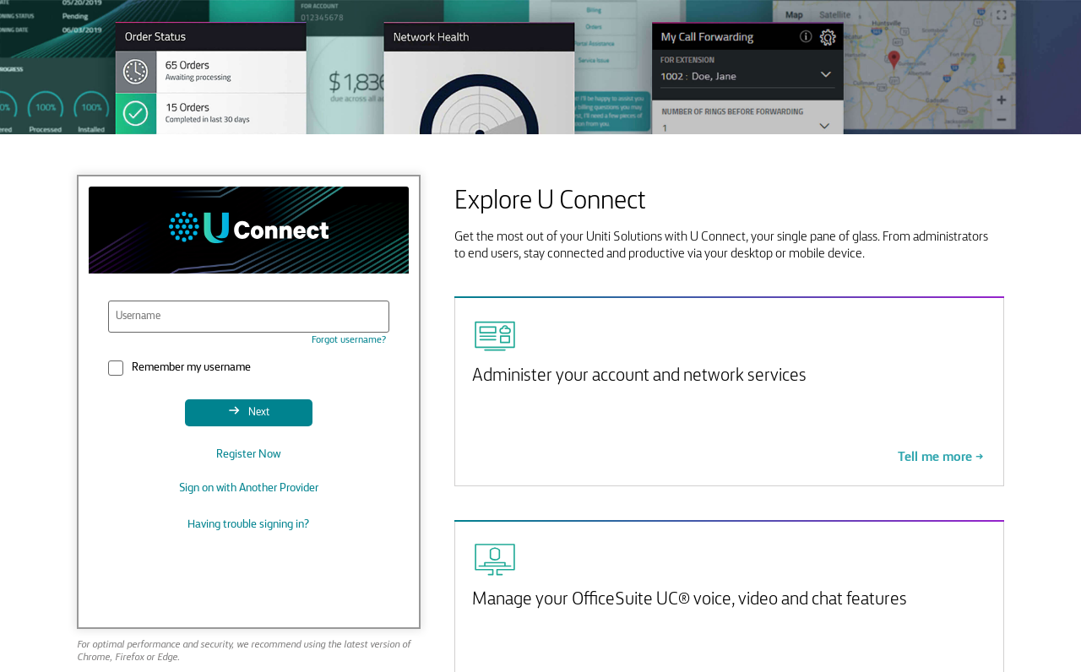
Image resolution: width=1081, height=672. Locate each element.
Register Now (248, 454)
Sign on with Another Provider (248, 488)
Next (257, 412)
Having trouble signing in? (248, 524)
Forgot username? (349, 340)
